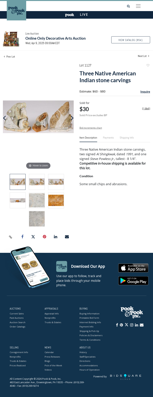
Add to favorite (147, 66)
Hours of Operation (90, 369)
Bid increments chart (91, 127)
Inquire (145, 91)
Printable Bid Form (89, 317)
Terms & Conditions (90, 339)
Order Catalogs (17, 326)
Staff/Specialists (87, 356)
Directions (85, 361)
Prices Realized (18, 365)
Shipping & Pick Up (89, 331)
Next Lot (143, 56)
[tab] (88, 139)
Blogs (47, 361)
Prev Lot (9, 56)
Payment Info (86, 326)
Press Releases (52, 356)
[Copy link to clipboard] (10, 237)
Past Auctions (16, 317)
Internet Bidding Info (90, 322)
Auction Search (17, 322)
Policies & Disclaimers (91, 335)
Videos (48, 369)
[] (146, 108)
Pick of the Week (53, 365)
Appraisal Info (52, 313)
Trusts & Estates (53, 322)
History (83, 352)
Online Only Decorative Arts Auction (55, 38)
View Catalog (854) (130, 40)
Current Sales (17, 313)
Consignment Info (19, 352)
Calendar (49, 352)
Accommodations (89, 365)
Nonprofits (50, 317)
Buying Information (89, 313)
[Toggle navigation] (138, 6)
